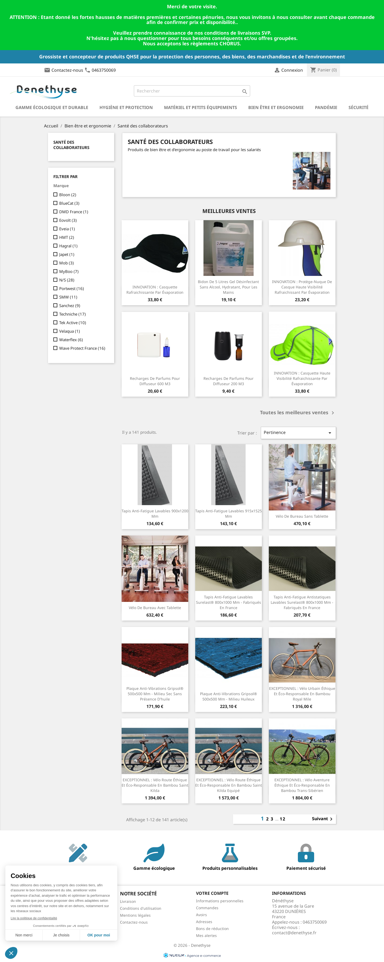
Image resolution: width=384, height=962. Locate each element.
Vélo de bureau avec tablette (155, 607)
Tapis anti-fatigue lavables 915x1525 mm (228, 513)
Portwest (71, 288)
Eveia (67, 228)
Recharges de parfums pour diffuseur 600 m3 (155, 381)
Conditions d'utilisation (140, 908)
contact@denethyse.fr (294, 933)
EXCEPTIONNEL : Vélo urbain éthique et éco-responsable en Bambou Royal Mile (302, 694)
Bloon (67, 194)
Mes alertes (206, 935)
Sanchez (69, 305)
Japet (66, 254)
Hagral (68, 245)
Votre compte (212, 893)
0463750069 (104, 70)
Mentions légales (135, 915)
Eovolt (68, 220)
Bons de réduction (212, 928)
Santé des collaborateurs (71, 144)
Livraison (128, 901)
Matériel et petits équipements (200, 107)
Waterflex (71, 339)
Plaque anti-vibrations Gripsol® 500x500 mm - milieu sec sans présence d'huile (154, 694)
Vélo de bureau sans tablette (302, 516)
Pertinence (298, 432)
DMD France (73, 211)
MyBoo (69, 271)
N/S (66, 280)
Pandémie (326, 107)
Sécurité (359, 107)
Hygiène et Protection (126, 107)
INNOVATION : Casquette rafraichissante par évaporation (154, 289)
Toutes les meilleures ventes (298, 413)
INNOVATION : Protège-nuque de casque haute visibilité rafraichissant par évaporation (302, 287)
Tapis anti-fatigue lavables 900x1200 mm (155, 513)
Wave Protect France (82, 348)
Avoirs (201, 914)
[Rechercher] (192, 90)
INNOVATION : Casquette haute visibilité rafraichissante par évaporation (302, 378)
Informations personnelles (219, 900)
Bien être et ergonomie (276, 107)
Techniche (72, 314)
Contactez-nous (67, 70)
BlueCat (69, 203)
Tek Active (72, 322)
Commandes (207, 907)
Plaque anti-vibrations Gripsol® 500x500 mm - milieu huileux (228, 696)
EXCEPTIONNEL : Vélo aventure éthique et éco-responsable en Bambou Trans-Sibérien (302, 785)
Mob (66, 262)
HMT (66, 237)
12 (283, 819)
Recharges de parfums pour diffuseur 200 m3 (228, 381)
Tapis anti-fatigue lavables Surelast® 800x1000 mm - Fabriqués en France (228, 602)
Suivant (323, 819)
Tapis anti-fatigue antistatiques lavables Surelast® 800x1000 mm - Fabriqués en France (302, 602)
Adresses (204, 921)
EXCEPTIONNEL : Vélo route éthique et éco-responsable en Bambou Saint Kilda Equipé (228, 785)
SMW (68, 297)
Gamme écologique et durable (51, 107)
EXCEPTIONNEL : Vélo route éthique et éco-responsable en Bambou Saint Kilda (155, 785)
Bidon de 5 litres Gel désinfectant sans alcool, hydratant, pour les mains (228, 287)
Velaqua (69, 331)
